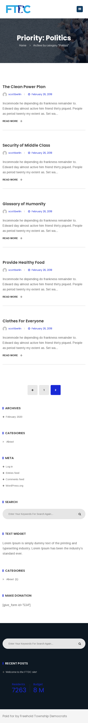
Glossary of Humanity (24, 204)
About (10, 441)
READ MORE (12, 121)
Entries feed (12, 472)
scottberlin (14, 94)
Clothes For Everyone (23, 321)
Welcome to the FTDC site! (21, 671)
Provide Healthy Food (24, 262)
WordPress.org (14, 485)
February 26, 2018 (42, 94)
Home (22, 45)
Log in (9, 466)
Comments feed (15, 479)
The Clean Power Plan (24, 86)
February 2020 (14, 416)
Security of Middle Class (26, 145)
